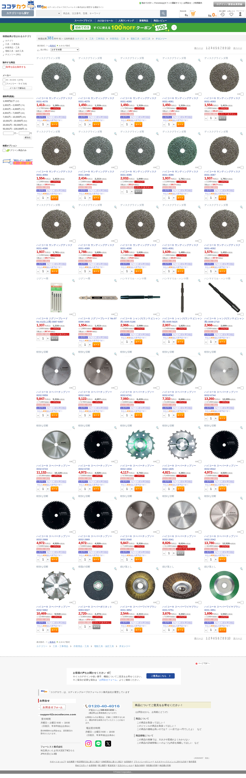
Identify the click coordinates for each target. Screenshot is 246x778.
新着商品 (143, 20)
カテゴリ (9, 40)
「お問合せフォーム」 (108, 680)
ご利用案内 (197, 3)
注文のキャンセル (125, 765)
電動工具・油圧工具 (14, 51)
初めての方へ (146, 3)
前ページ (198, 48)
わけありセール (105, 20)
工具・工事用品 (12, 44)
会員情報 (92, 765)
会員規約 (128, 762)
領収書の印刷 (151, 765)
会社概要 (70, 762)
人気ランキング (126, 20)
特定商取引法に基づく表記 (88, 762)
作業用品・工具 (12, 47)
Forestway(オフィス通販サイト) (168, 3)
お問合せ (187, 3)
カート (55, 124)
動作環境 (192, 762)
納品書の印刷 (165, 765)
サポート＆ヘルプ (57, 762)
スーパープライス (83, 20)
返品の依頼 (139, 765)
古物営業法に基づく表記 (111, 762)
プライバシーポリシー (143, 762)
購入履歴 (102, 765)
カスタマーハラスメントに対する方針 (171, 762)
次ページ (237, 48)
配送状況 (111, 765)
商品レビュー (160, 20)
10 (228, 47)
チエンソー (10, 54)
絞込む (28, 137)
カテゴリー (41, 646)
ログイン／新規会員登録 (229, 4)
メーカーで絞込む (18, 88)
